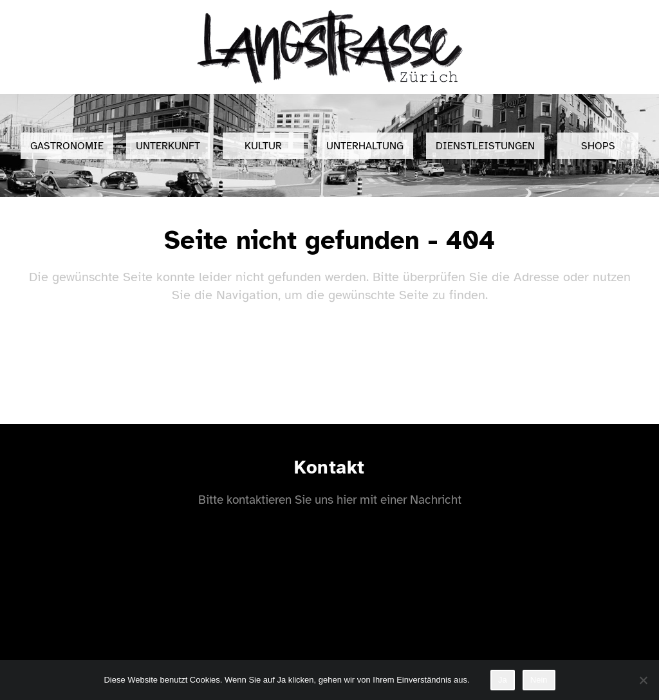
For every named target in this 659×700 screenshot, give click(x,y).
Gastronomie (67, 146)
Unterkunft (168, 146)
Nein (539, 680)
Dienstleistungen (485, 146)
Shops (598, 146)
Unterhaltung (365, 146)
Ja (502, 680)
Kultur (263, 146)
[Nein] (642, 680)
